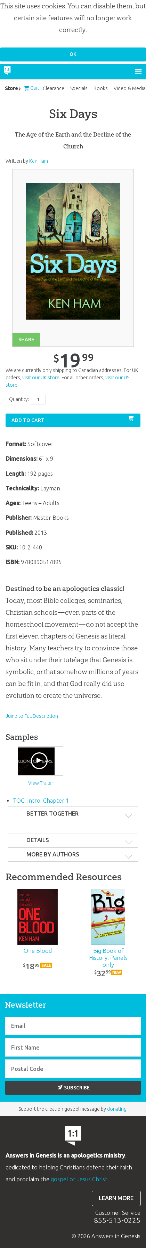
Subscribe (74, 1087)
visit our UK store (40, 377)
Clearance (53, 88)
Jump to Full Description (32, 716)
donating (117, 1109)
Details (37, 840)
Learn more (116, 1198)
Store (11, 88)
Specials (79, 88)
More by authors (52, 854)
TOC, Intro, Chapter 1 (41, 800)
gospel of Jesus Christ (79, 1179)
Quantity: (19, 399)
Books (101, 88)
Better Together (52, 813)
